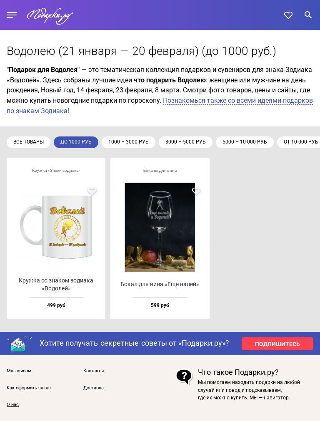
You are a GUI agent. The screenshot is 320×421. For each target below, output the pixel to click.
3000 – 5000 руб (185, 142)
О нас (13, 404)
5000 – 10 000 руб (244, 142)
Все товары (28, 142)
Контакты (93, 371)
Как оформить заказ (29, 388)
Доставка (93, 388)
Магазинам (19, 371)
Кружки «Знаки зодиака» (56, 170)
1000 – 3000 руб (128, 142)
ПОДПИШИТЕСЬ (277, 344)
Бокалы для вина (160, 170)
